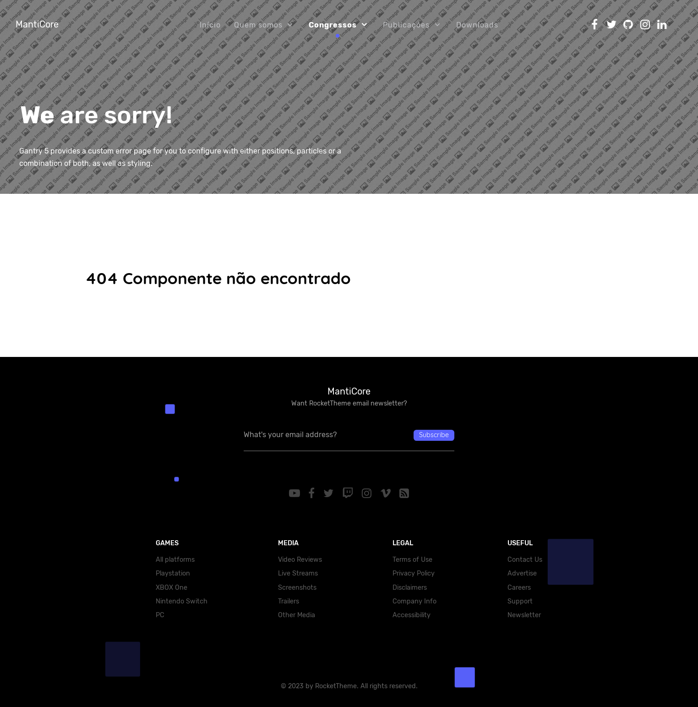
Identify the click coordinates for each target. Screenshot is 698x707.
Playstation (173, 573)
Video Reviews (300, 560)
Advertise (522, 573)
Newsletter (524, 615)
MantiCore (37, 24)
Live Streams (298, 573)
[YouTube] (295, 493)
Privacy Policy (414, 573)
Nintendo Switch (181, 601)
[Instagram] (368, 493)
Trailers (288, 601)
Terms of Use (412, 560)
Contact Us (524, 560)
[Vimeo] (387, 493)
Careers (519, 588)
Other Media (296, 615)
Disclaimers (410, 588)
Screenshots (297, 588)
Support (520, 601)
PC (160, 615)
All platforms (175, 560)
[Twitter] (330, 493)
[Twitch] (349, 493)
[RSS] (404, 493)
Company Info (414, 601)
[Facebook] (313, 493)
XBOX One (171, 588)
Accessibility (412, 615)
